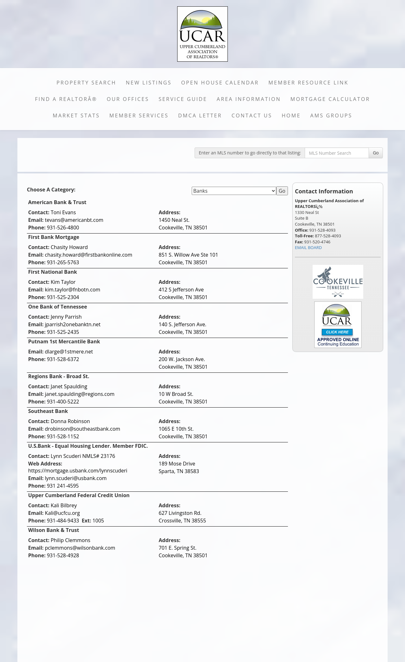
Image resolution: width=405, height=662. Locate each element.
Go (376, 153)
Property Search (86, 82)
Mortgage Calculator (330, 99)
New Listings (149, 82)
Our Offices (128, 99)
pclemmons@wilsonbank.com (80, 547)
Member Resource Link (308, 82)
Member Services (139, 115)
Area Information (249, 99)
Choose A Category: (52, 189)
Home (291, 115)
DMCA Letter (200, 115)
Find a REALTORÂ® (66, 99)
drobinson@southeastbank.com (82, 428)
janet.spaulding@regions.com (80, 393)
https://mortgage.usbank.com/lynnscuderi (77, 470)
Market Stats (76, 115)
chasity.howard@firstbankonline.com (88, 254)
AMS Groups (331, 115)
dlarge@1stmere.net (69, 351)
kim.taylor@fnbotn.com (72, 289)
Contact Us (252, 115)
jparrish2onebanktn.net (73, 324)
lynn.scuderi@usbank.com (76, 478)
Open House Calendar (220, 82)
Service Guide (183, 99)
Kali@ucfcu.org (62, 512)
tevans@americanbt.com (74, 219)
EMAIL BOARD (308, 247)
